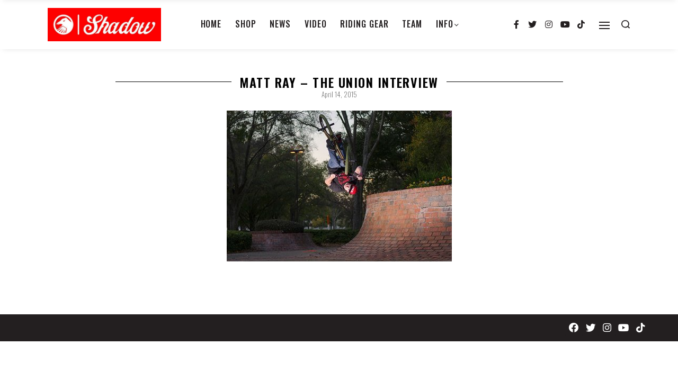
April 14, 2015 (339, 94)
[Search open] (625, 24)
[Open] (604, 25)
